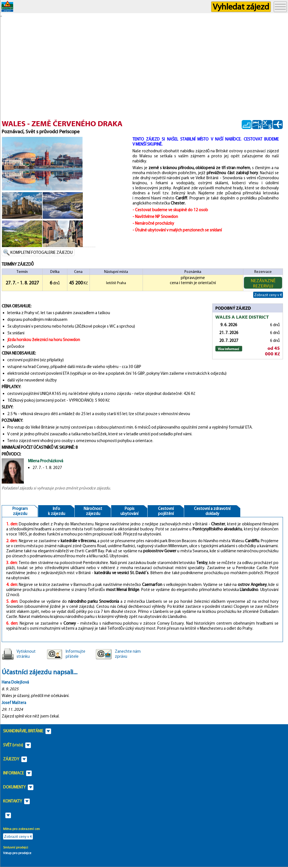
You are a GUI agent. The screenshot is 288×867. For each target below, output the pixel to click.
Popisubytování (129, 511)
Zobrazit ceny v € (268, 295)
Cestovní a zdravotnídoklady (212, 511)
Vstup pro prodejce (17, 853)
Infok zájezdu (56, 511)
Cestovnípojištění (166, 511)
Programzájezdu (20, 511)
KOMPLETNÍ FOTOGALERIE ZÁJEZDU (41, 252)
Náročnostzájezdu (93, 511)
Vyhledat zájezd (241, 6)
